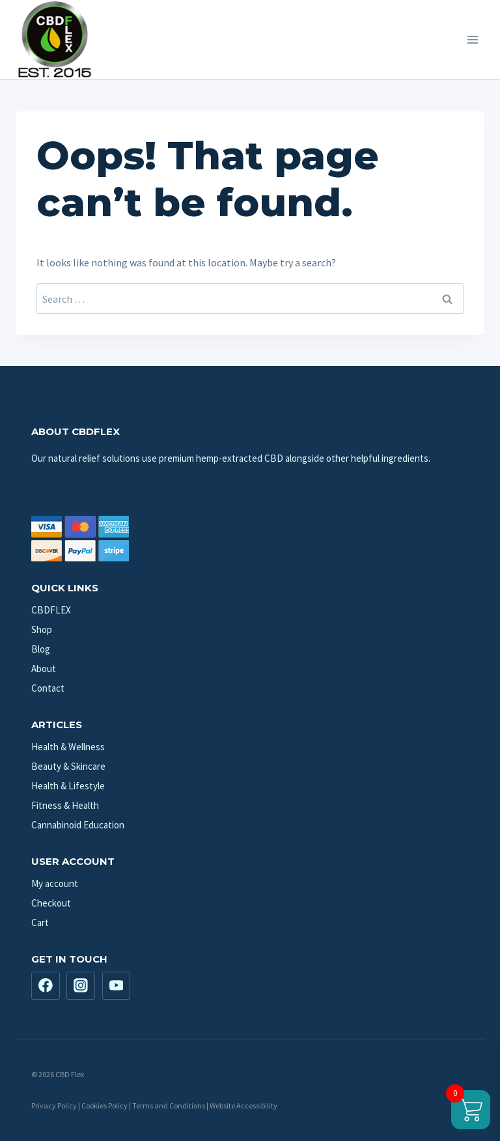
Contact (47, 688)
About (43, 668)
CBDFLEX (51, 610)
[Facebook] (45, 986)
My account (54, 883)
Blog (40, 649)
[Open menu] (472, 39)
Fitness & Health (65, 805)
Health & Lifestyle (68, 786)
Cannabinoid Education (77, 825)
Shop (41, 629)
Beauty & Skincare (68, 766)
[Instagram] (80, 986)
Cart (40, 922)
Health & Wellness (68, 746)
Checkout (51, 903)
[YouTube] (116, 986)
